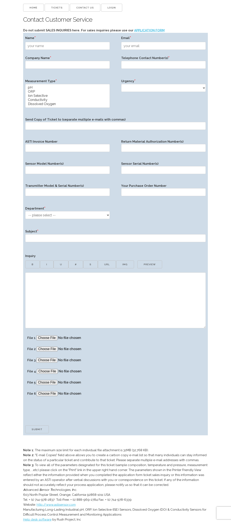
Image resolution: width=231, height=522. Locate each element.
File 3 (67, 360)
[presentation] (56, 415)
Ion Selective (68, 96)
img (125, 264)
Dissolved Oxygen (68, 104)
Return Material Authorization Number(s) (163, 147)
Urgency (163, 87)
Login (112, 7)
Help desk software (37, 519)
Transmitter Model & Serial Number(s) (67, 191)
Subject (115, 237)
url (107, 264)
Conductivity (68, 100)
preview (150, 264)
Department (67, 214)
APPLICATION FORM (149, 30)
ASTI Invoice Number (67, 147)
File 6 (67, 393)
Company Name (67, 64)
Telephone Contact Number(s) (163, 64)
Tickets (57, 7)
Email (126, 38)
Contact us (85, 7)
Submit (37, 429)
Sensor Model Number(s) (67, 169)
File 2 (67, 349)
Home (33, 7)
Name (30, 38)
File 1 (67, 337)
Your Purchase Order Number (163, 191)
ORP (68, 92)
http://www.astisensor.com (56, 505)
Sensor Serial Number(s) (163, 169)
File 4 (67, 371)
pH (68, 87)
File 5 (67, 382)
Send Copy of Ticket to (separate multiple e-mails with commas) (115, 125)
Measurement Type (67, 95)
